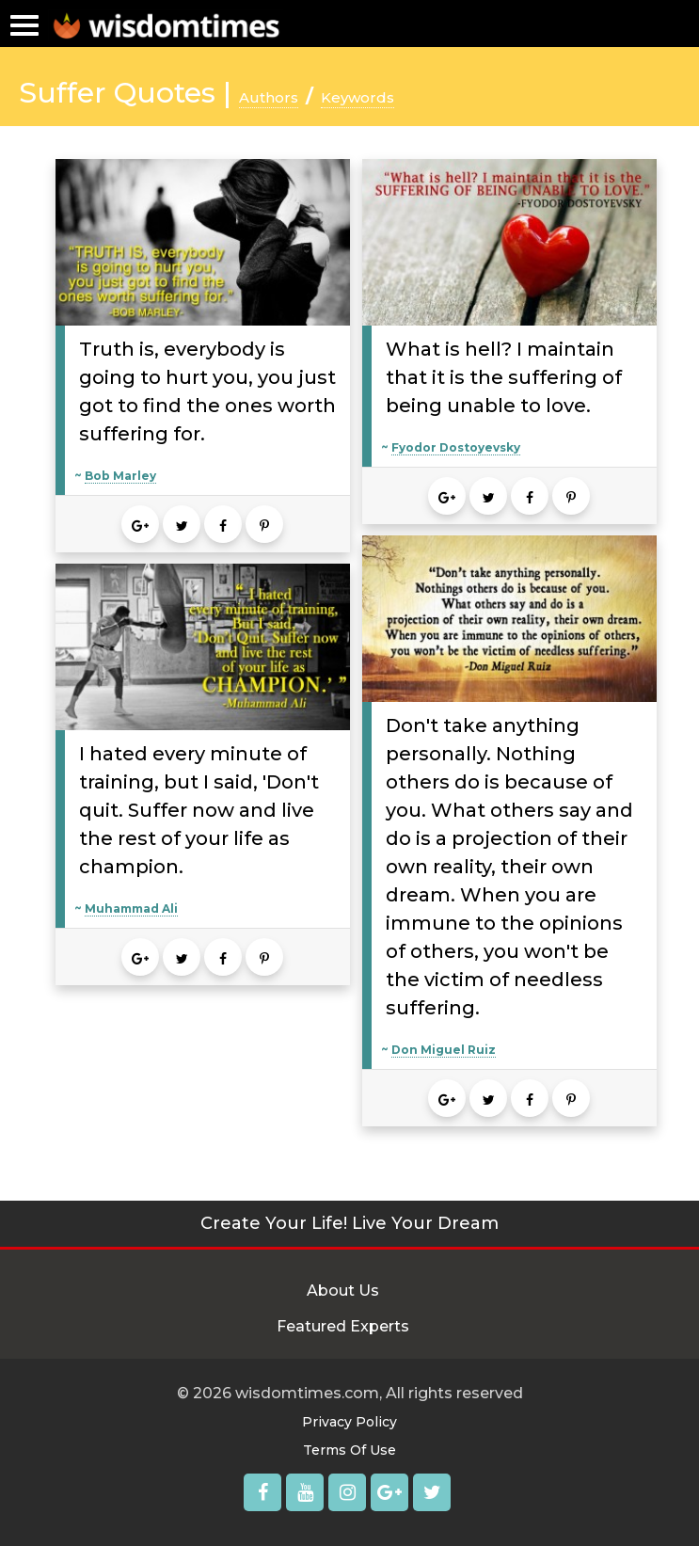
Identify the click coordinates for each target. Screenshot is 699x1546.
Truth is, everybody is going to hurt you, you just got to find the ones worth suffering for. (207, 391)
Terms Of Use (349, 1450)
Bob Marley (120, 476)
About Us (343, 1290)
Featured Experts (343, 1326)
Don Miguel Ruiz (443, 1050)
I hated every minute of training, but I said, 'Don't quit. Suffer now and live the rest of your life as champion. (199, 810)
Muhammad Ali (131, 908)
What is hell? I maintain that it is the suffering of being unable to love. (504, 377)
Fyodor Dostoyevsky (455, 447)
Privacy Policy (349, 1421)
